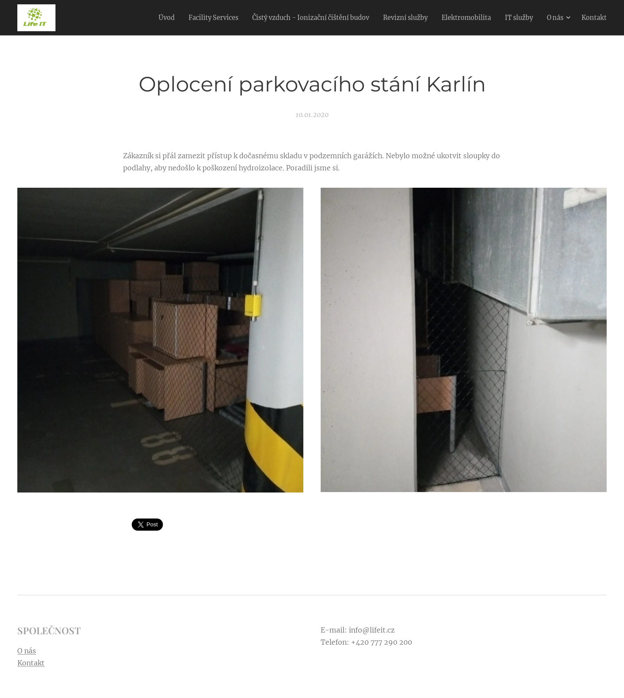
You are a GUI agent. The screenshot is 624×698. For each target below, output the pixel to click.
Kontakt (31, 663)
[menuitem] (130, 18)
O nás (26, 650)
